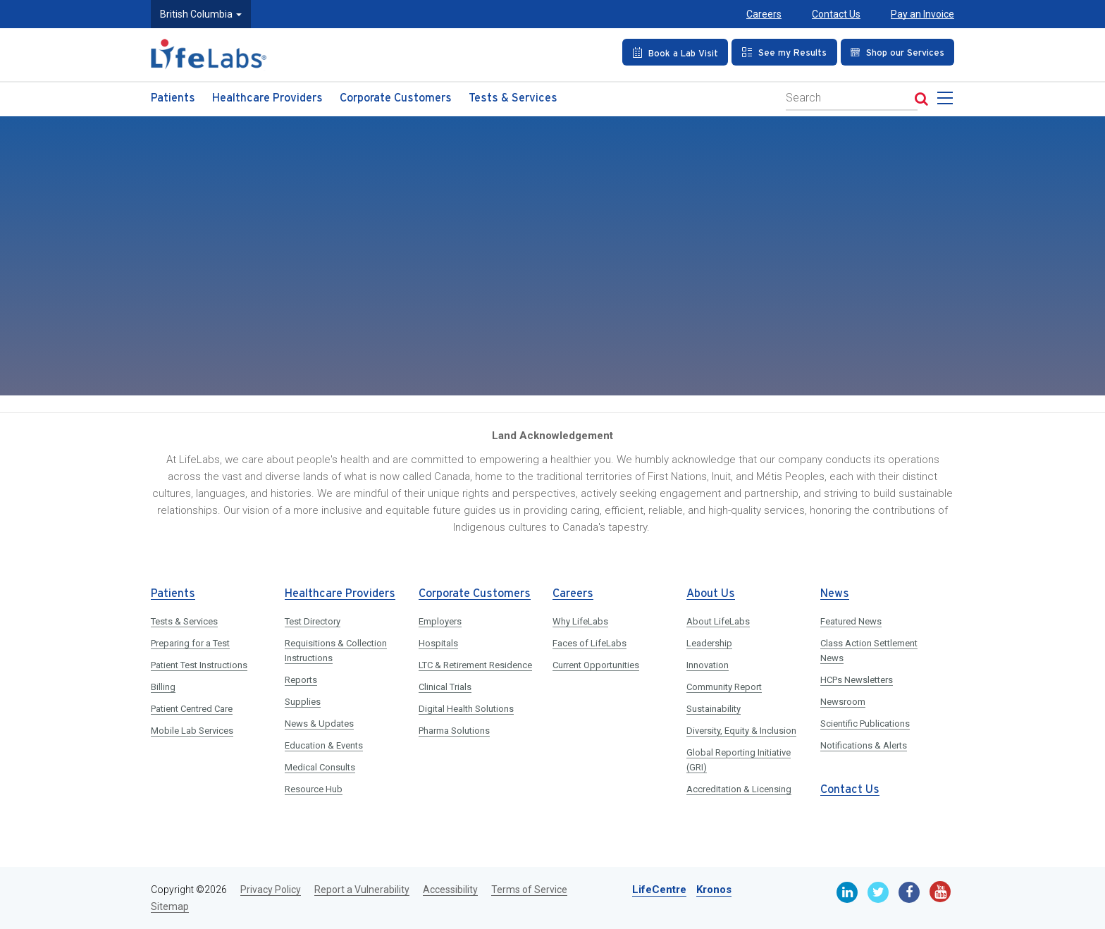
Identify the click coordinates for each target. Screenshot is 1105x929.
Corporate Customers (396, 98)
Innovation (707, 665)
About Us (710, 594)
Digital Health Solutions (466, 708)
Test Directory (312, 621)
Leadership (709, 643)
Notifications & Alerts (863, 745)
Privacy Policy (270, 889)
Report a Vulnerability (361, 889)
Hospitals (438, 643)
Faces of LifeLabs (589, 643)
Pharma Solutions (454, 730)
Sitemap (170, 906)
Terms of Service (529, 889)
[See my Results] (784, 52)
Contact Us (836, 14)
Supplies (303, 701)
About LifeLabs (718, 621)
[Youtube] (940, 891)
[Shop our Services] (897, 52)
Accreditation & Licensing (738, 789)
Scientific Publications (865, 723)
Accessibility (450, 889)
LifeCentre (659, 889)
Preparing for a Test (190, 643)
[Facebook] (909, 892)
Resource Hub (313, 789)
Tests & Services (513, 98)
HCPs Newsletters (856, 680)
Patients (173, 98)
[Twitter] (878, 892)
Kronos (713, 889)
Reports (301, 680)
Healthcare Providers (267, 98)
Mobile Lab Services (192, 730)
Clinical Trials (445, 687)
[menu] (947, 102)
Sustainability (713, 708)
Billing (163, 687)
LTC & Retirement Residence (475, 665)
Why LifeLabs (580, 621)
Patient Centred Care (192, 708)
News (834, 594)
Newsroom (842, 701)
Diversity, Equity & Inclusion (741, 730)
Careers (764, 14)
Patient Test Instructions (199, 665)
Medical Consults (320, 767)
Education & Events (324, 745)
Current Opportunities (595, 665)
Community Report (724, 687)
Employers (440, 621)
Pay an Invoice (922, 14)
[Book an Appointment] (675, 52)
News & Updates (319, 723)
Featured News (851, 621)
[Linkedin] (847, 892)
